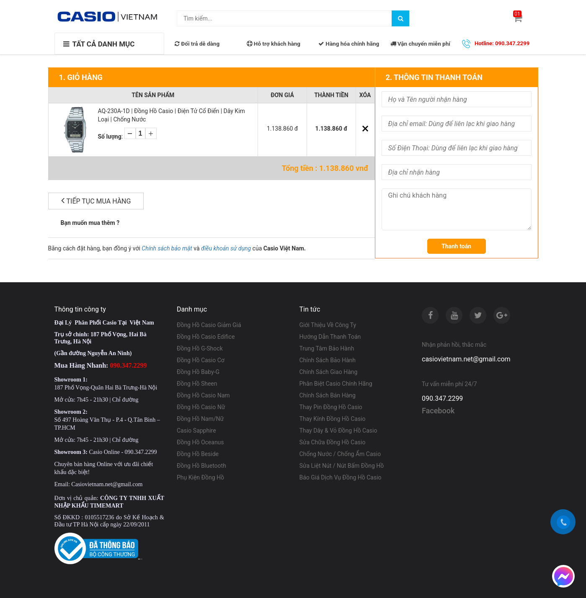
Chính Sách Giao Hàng (328, 372)
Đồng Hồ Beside (198, 454)
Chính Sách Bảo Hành (327, 360)
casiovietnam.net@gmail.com (466, 359)
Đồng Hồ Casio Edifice (206, 336)
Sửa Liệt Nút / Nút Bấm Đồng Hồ (341, 465)
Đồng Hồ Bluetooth (201, 465)
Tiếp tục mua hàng (96, 200)
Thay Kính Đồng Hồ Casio (332, 418)
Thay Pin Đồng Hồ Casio (330, 407)
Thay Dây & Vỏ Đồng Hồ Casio (338, 430)
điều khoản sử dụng (226, 248)
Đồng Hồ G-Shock (200, 348)
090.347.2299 (442, 398)
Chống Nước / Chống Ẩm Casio (340, 454)
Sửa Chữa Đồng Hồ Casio (332, 442)
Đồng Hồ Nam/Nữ (200, 418)
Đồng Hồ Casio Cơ (201, 360)
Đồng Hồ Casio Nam (203, 395)
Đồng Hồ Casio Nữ (201, 407)
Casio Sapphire (196, 430)
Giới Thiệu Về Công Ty (327, 325)
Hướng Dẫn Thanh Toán (330, 336)
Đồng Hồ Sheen (197, 383)
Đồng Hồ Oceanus (200, 442)
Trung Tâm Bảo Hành (326, 348)
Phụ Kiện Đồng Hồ (200, 477)
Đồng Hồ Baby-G (198, 372)
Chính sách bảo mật (167, 248)
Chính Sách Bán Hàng (327, 395)
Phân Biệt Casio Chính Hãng (335, 383)
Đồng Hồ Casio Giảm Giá (209, 325)
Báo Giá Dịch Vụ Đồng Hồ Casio (340, 477)
